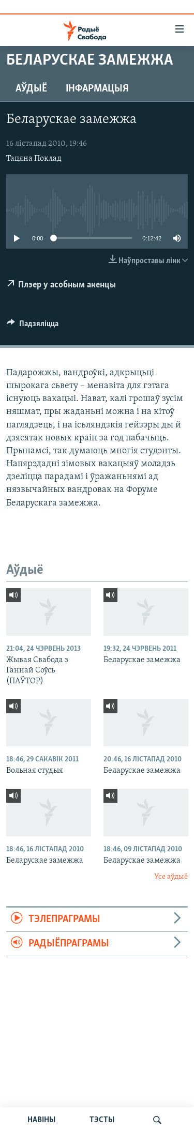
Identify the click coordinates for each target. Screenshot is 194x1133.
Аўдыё (31, 89)
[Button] (32, 326)
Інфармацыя (97, 89)
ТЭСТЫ (101, 1120)
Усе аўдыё (171, 877)
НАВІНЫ (41, 1120)
